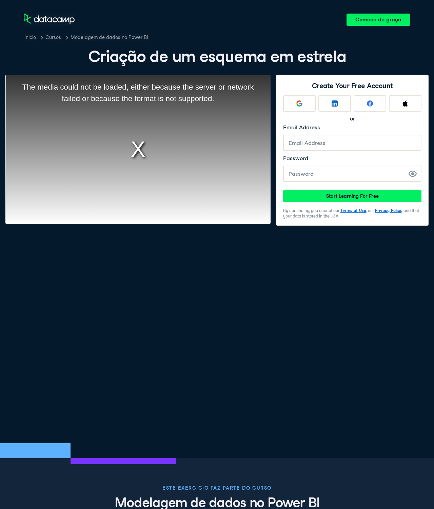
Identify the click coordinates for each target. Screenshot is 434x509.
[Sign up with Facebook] (370, 103)
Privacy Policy (388, 210)
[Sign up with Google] (299, 103)
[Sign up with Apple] (405, 103)
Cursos (53, 37)
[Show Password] (413, 174)
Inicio (30, 37)
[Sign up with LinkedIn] (334, 103)
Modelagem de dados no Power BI (109, 37)
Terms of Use (353, 210)
